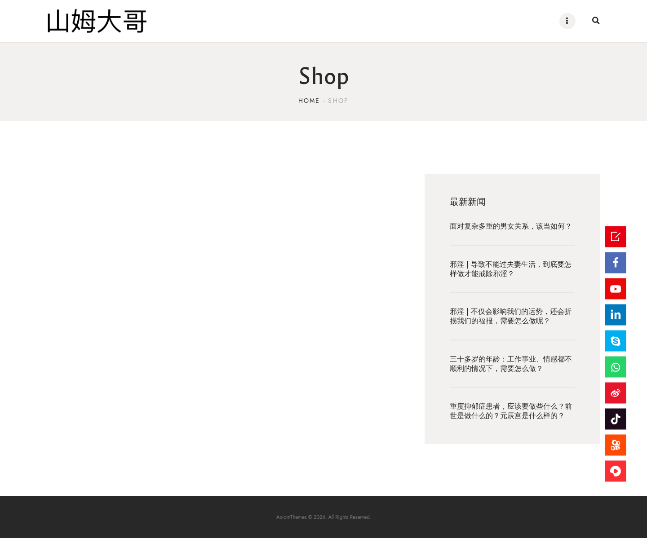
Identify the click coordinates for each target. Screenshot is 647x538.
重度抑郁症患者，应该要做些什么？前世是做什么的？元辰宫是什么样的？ (511, 411)
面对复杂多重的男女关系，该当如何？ (511, 226)
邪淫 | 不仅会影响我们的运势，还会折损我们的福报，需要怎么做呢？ (511, 317)
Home (309, 101)
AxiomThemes (302, 517)
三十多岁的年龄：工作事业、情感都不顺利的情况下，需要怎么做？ (511, 364)
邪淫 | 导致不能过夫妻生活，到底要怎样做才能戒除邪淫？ (511, 269)
